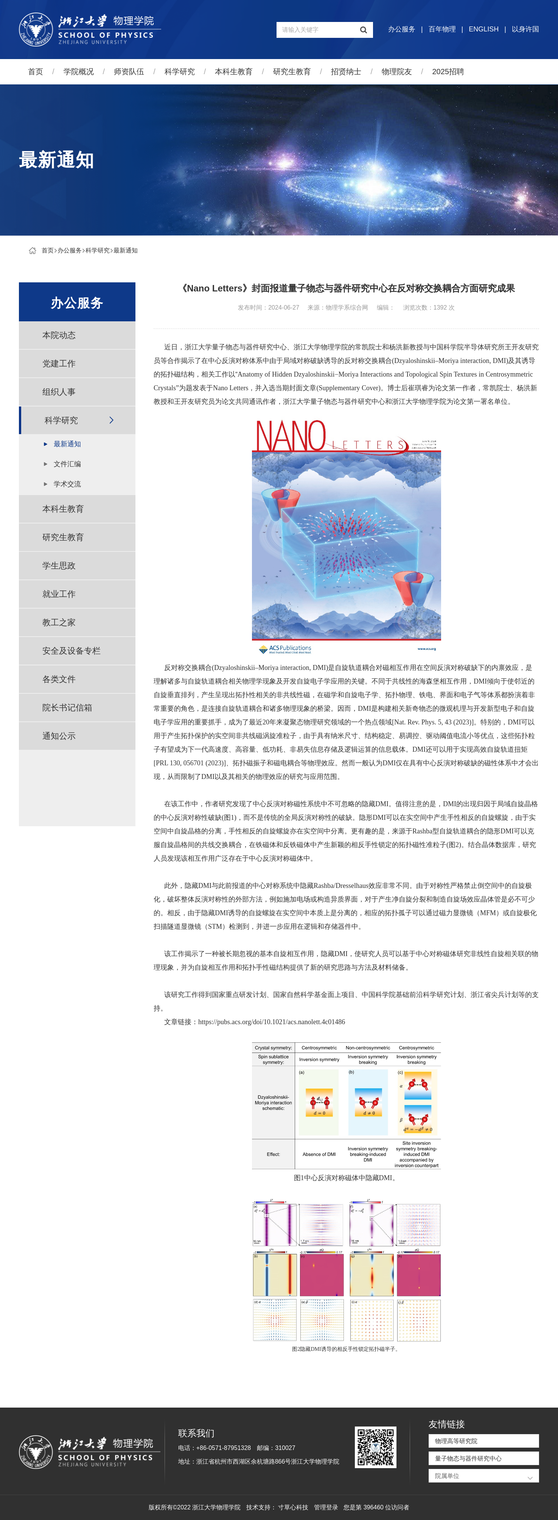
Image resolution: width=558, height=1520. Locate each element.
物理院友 (397, 71)
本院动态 (59, 335)
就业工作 (59, 594)
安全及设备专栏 (71, 651)
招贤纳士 (346, 71)
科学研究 (180, 71)
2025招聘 (448, 71)
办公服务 (401, 29)
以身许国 (525, 29)
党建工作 (59, 363)
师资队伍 (129, 71)
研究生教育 (292, 71)
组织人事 (59, 392)
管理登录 (326, 1507)
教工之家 (59, 622)
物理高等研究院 (456, 1441)
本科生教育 (234, 71)
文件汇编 (67, 464)
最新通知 (125, 250)
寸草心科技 (293, 1507)
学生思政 (59, 565)
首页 (35, 71)
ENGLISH (484, 29)
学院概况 (79, 71)
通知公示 (59, 736)
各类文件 (59, 679)
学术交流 (67, 484)
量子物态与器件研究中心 (468, 1458)
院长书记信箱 (67, 707)
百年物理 (442, 29)
